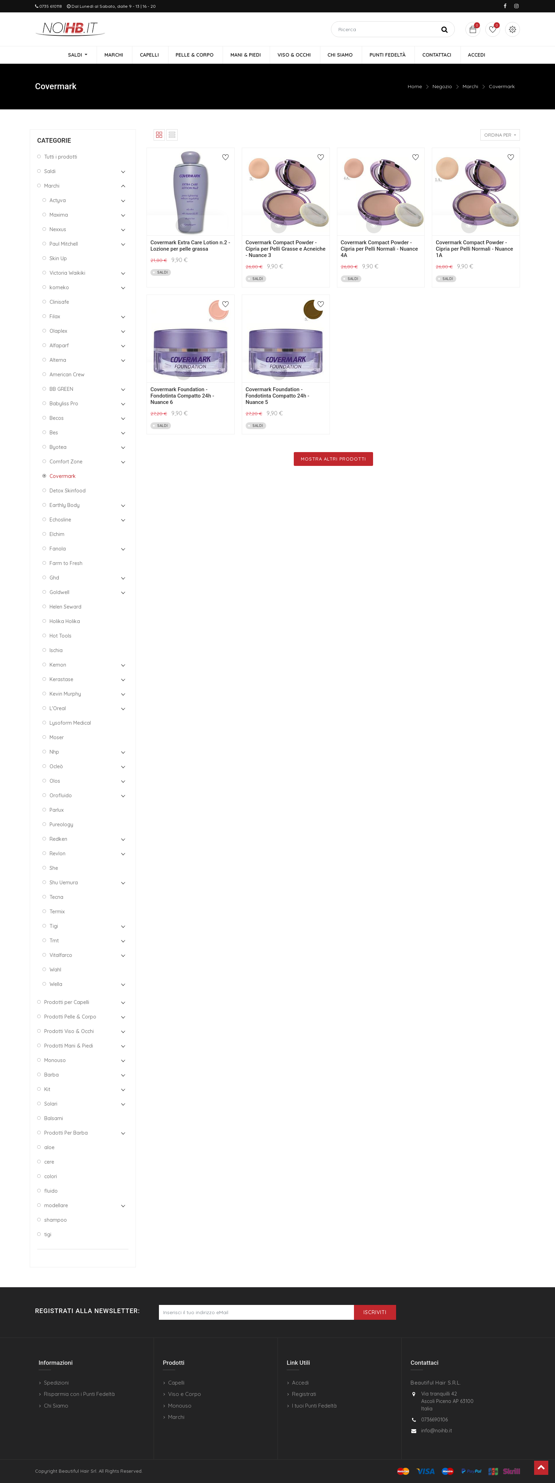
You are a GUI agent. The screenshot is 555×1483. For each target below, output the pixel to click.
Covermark (502, 87)
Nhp (54, 752)
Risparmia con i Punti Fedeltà (79, 1394)
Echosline (60, 520)
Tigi (54, 926)
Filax (55, 316)
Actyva (58, 200)
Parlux (57, 810)
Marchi (470, 87)
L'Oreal (58, 708)
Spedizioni (56, 1382)
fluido (51, 1191)
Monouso (55, 1060)
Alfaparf (59, 345)
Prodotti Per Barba (66, 1133)
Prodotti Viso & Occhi (69, 1031)
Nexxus (58, 229)
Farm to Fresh (66, 563)
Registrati (304, 1394)
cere (49, 1162)
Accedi (300, 1382)
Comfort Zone (66, 461)
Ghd (54, 578)
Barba (51, 1075)
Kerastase (61, 679)
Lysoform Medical (70, 723)
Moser (57, 737)
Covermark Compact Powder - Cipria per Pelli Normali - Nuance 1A (474, 249)
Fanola (58, 549)
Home (415, 87)
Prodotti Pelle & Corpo (70, 1017)
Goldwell (59, 592)
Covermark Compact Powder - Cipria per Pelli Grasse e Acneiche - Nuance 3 (286, 249)
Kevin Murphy (65, 694)
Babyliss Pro (64, 403)
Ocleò (56, 766)
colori (50, 1176)
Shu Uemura (64, 882)
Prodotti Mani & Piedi (68, 1046)
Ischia (56, 650)
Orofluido (61, 795)
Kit (47, 1089)
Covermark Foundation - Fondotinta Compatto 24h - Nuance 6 (182, 395)
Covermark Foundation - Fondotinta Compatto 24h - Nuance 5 (277, 395)
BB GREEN (61, 389)
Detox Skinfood (68, 490)
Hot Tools (60, 636)
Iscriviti (375, 1312)
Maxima (59, 215)
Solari (50, 1104)
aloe (49, 1147)
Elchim (57, 534)
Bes (54, 432)
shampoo (55, 1220)
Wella (56, 984)
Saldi (50, 171)
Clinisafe (59, 302)
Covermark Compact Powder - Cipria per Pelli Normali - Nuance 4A (379, 249)
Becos (57, 418)
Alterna (58, 360)
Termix (57, 911)
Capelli (176, 1382)
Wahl (55, 969)
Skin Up (58, 258)
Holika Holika (65, 621)
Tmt (54, 940)
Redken (58, 839)
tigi (47, 1234)
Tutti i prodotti (60, 157)
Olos (55, 781)
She (54, 868)
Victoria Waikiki (67, 273)
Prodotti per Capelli (66, 1002)
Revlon (57, 853)
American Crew (67, 374)
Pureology (61, 824)
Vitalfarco (61, 955)
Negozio (442, 87)
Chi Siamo (56, 1405)
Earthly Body (65, 505)
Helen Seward (65, 607)
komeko (59, 287)
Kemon (58, 665)
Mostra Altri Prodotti (333, 459)
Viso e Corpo (184, 1394)
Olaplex (58, 331)
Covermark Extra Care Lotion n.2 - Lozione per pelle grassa (190, 246)
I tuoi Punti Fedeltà (314, 1405)
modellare (56, 1205)
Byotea (58, 447)
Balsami (53, 1118)
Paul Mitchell (64, 244)
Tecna (56, 897)
